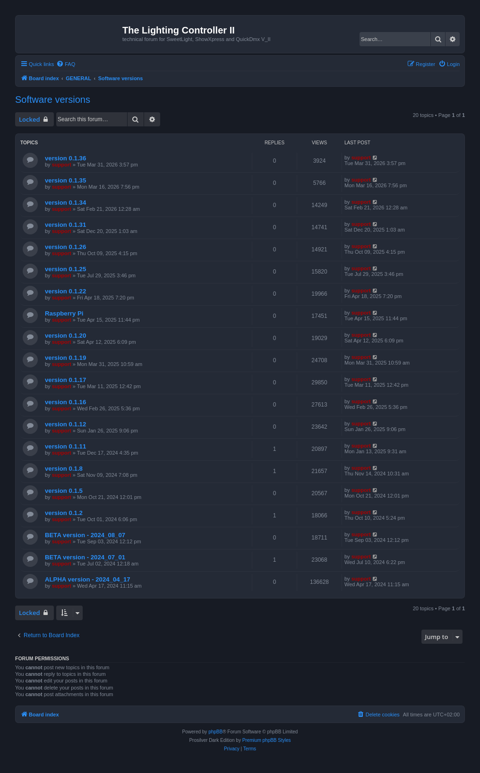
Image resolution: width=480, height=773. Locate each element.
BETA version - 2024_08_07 (85, 535)
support (61, 164)
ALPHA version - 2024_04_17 (87, 579)
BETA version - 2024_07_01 (85, 557)
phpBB (215, 731)
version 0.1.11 (65, 446)
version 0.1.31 (65, 224)
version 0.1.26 (65, 246)
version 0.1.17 (65, 379)
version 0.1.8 (64, 468)
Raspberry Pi (64, 313)
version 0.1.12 (65, 424)
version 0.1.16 (65, 402)
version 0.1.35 (65, 180)
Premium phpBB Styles (266, 740)
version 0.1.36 (65, 158)
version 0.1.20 (65, 335)
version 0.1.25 (65, 269)
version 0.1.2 (64, 512)
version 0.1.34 (65, 202)
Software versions (52, 99)
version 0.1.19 (65, 357)
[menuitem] (65, 64)
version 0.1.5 (64, 490)
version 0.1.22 (65, 291)
